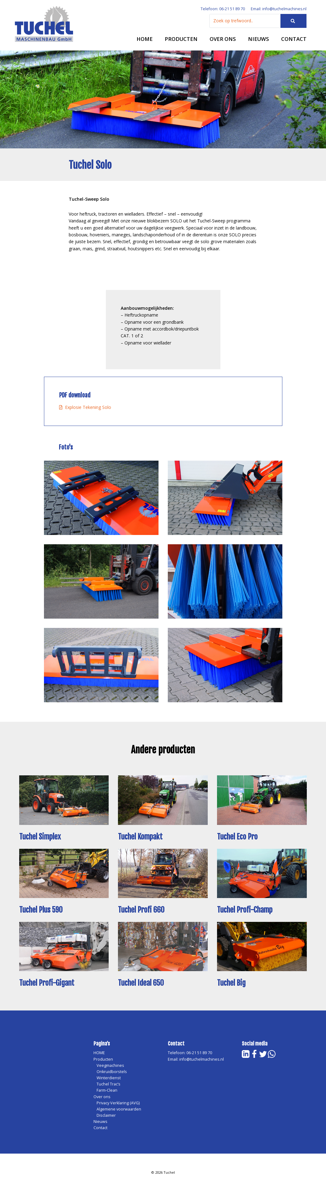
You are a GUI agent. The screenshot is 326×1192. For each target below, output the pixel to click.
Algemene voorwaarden (119, 1109)
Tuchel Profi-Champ (245, 910)
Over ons (223, 39)
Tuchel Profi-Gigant (47, 983)
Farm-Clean (107, 1090)
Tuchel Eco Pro (237, 837)
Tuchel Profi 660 (141, 910)
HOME (145, 39)
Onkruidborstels (112, 1072)
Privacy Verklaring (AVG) (118, 1103)
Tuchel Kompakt (140, 837)
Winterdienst (109, 1078)
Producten (181, 39)
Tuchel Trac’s (108, 1084)
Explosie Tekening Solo (85, 408)
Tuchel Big (231, 983)
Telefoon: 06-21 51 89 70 (222, 9)
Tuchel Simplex (40, 837)
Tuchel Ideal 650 (141, 983)
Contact (293, 39)
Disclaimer (106, 1116)
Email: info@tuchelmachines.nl (278, 9)
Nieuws (258, 39)
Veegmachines (110, 1066)
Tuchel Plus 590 (41, 910)
